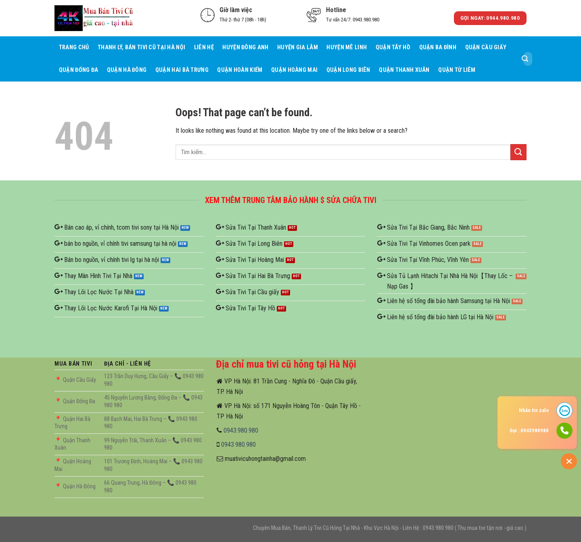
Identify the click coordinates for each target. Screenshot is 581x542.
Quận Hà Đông (126, 70)
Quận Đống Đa (78, 70)
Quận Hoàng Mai (294, 70)
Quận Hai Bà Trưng (182, 70)
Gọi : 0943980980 (529, 430)
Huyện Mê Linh (346, 47)
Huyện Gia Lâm (297, 47)
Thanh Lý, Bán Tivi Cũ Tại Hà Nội (141, 47)
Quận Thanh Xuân (404, 70)
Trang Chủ (74, 47)
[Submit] (525, 59)
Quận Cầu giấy (486, 47)
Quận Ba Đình (437, 47)
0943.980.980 (241, 430)
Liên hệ (204, 47)
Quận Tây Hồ (393, 47)
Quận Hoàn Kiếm (239, 70)
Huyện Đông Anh (245, 47)
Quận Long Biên (348, 70)
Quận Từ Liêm (456, 70)
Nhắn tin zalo (534, 410)
